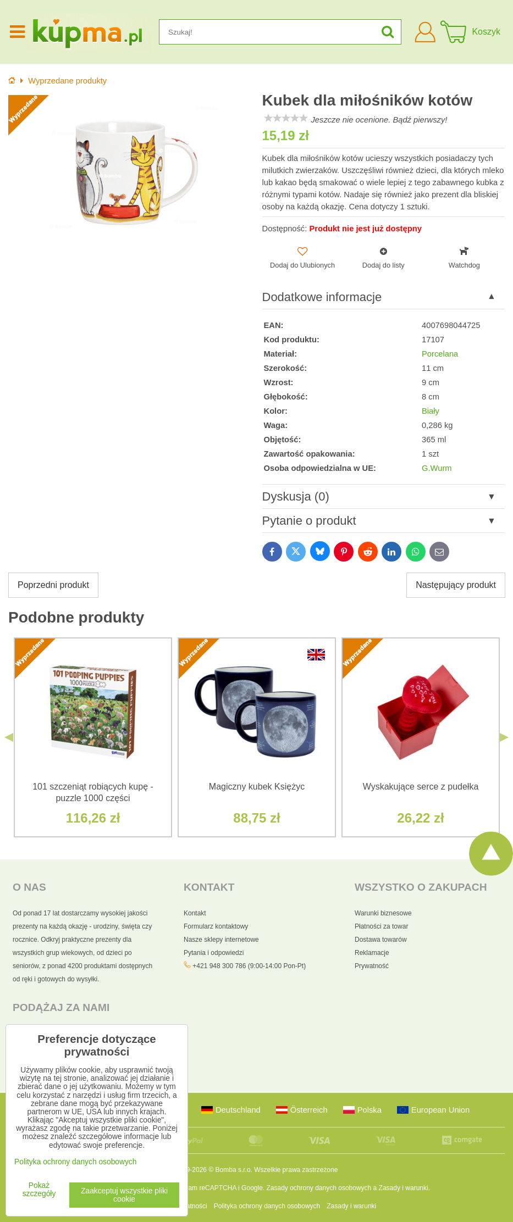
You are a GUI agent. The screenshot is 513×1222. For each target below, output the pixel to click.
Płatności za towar (381, 926)
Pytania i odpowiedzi (214, 953)
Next (504, 737)
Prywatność (372, 966)
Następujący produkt (456, 585)
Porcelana (440, 353)
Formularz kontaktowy (216, 926)
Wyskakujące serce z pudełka (421, 786)
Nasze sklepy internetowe (221, 939)
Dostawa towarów (381, 939)
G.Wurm (437, 468)
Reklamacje (372, 953)
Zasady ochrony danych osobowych (318, 1188)
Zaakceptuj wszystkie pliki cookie (124, 1195)
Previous (9, 737)
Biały (430, 411)
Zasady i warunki (403, 1188)
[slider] (286, 118)
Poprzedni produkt (53, 585)
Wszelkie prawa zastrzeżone (296, 1170)
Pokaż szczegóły (39, 1189)
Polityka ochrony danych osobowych (267, 1206)
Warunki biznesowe (383, 913)
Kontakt (195, 913)
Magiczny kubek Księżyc (257, 786)
